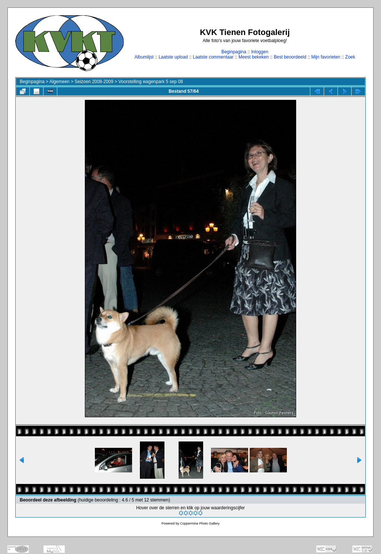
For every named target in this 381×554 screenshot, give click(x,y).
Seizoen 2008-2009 (93, 81)
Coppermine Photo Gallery (200, 523)
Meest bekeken (253, 57)
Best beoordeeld (290, 57)
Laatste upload (173, 57)
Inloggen (259, 51)
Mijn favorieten (325, 57)
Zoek (350, 57)
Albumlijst (143, 57)
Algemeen (59, 81)
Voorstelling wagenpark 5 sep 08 (150, 81)
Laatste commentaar (213, 57)
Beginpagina (233, 51)
